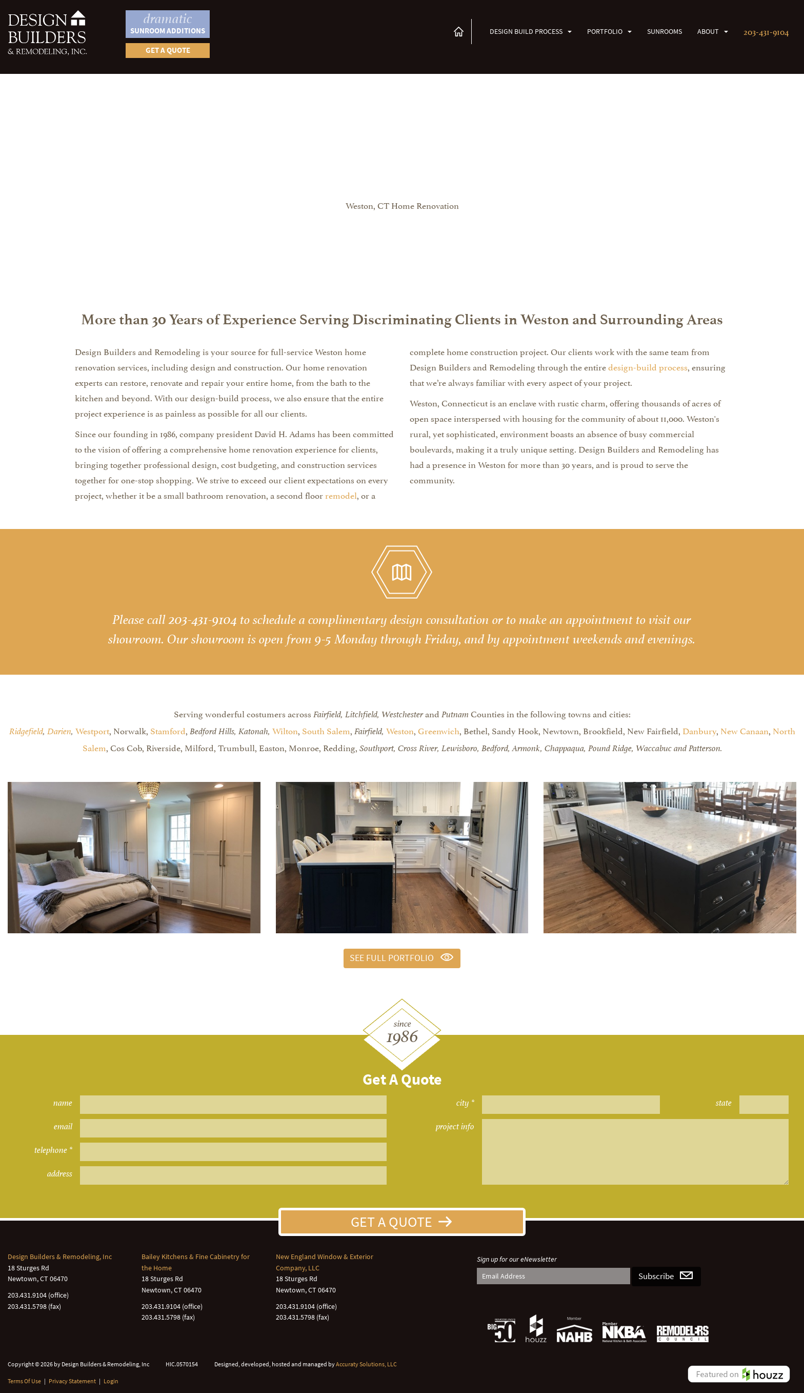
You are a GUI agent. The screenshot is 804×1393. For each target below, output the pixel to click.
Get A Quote (391, 1221)
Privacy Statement (72, 1381)
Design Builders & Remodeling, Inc (60, 1256)
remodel (341, 494)
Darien (59, 731)
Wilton (285, 730)
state (724, 1102)
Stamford (168, 730)
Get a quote (168, 50)
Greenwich (438, 730)
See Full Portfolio (392, 958)
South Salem (326, 730)
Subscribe (656, 1276)
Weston (400, 730)
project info (455, 1126)
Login (111, 1381)
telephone (50, 1150)
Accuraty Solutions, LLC (366, 1364)
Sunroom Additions (167, 23)
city (462, 1102)
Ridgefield (26, 731)
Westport (92, 730)
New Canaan (744, 730)
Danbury (699, 730)
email (63, 1126)
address (59, 1173)
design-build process (648, 366)
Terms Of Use (24, 1381)
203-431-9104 (766, 30)
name (62, 1102)
